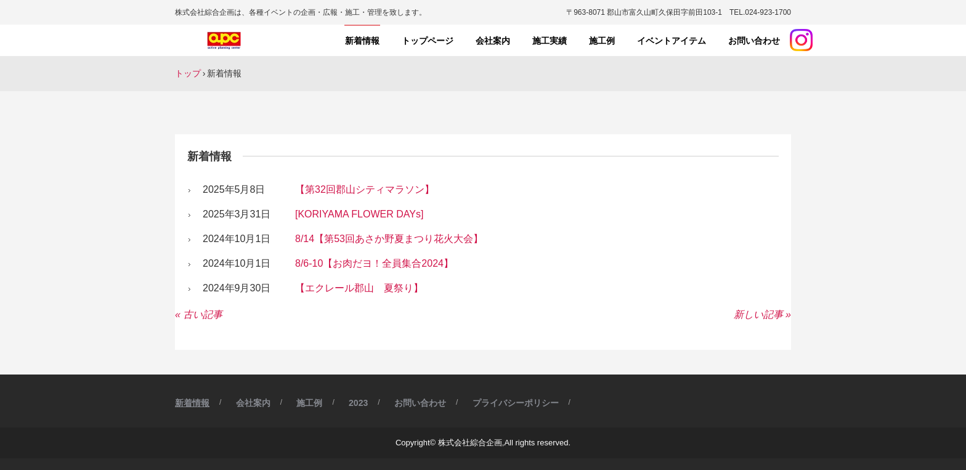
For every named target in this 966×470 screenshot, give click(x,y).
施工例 (602, 41)
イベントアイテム (671, 41)
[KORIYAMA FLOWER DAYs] (359, 214)
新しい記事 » (762, 314)
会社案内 (493, 41)
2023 (358, 403)
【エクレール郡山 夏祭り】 (359, 288)
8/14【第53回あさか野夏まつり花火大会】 (389, 238)
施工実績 (549, 41)
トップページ (427, 41)
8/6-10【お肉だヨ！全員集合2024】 (374, 263)
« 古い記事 (198, 314)
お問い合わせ (754, 41)
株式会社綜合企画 (226, 41)
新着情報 (362, 41)
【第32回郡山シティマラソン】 (364, 189)
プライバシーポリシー (516, 403)
